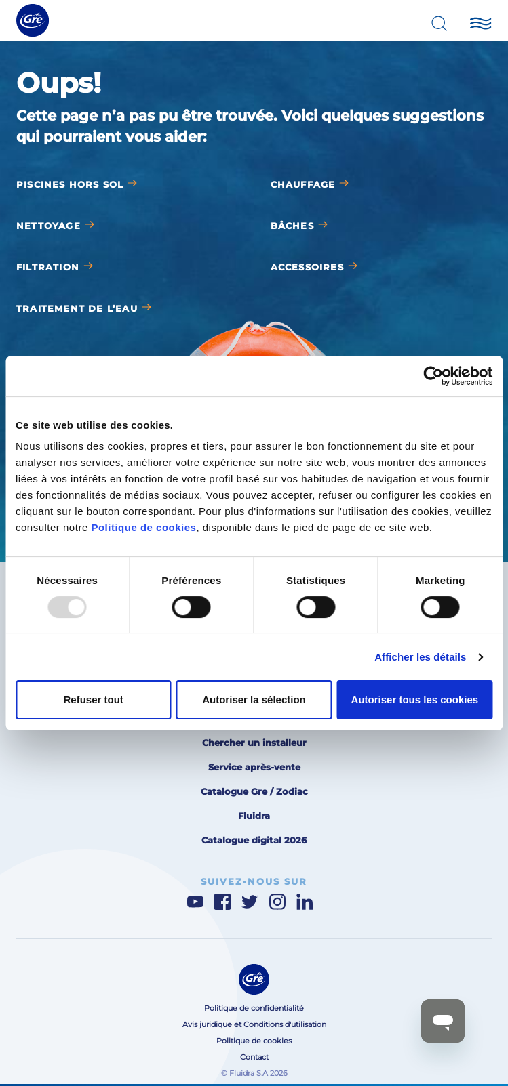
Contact (254, 1057)
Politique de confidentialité (254, 1008)
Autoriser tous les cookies (415, 699)
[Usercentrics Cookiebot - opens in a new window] (433, 376)
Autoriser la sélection (254, 699)
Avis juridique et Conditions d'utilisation (254, 1024)
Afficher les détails (420, 657)
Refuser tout (93, 699)
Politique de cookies (143, 527)
